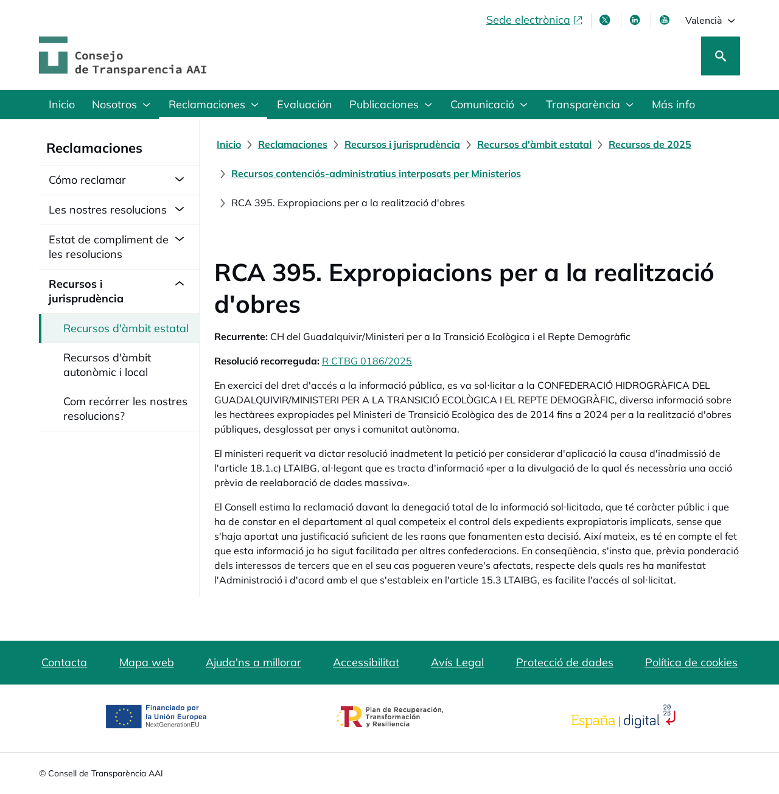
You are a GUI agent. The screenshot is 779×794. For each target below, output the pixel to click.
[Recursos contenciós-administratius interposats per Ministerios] (376, 173)
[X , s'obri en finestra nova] (606, 20)
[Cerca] (720, 56)
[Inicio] (229, 144)
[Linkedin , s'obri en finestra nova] (636, 20)
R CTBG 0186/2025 (367, 361)
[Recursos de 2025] (650, 144)
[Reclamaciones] (292, 144)
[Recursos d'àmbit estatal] (534, 144)
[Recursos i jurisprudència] (402, 144)
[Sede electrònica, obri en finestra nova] (535, 20)
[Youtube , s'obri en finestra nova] (665, 20)
